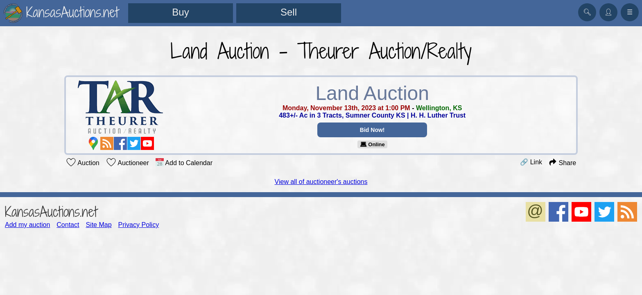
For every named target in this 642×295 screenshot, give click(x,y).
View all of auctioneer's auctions (321, 181)
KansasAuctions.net (51, 211)
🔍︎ (587, 12)
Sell (288, 12)
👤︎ (608, 12)
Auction (82, 162)
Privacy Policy (138, 224)
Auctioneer (127, 162)
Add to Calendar (184, 162)
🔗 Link (531, 162)
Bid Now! (372, 130)
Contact (68, 224)
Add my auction (27, 224)
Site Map (98, 224)
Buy (180, 12)
